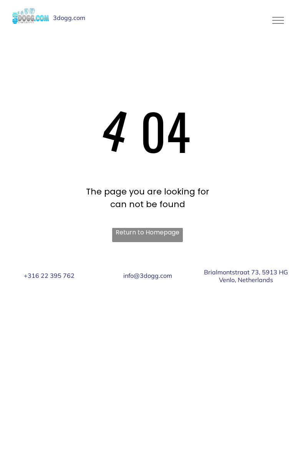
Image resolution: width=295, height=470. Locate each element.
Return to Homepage (147, 232)
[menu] (278, 20)
